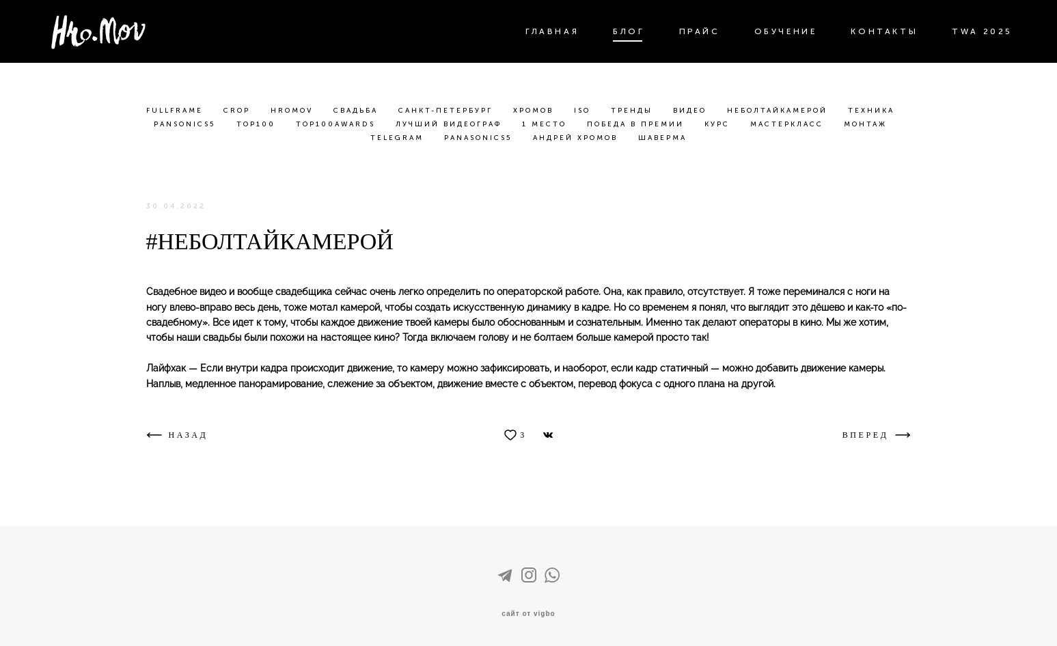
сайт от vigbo (528, 613)
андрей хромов (577, 138)
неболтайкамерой (779, 111)
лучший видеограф (451, 124)
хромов (535, 111)
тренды (634, 111)
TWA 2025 (982, 31)
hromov (294, 111)
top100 (257, 124)
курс (719, 124)
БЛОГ (628, 31)
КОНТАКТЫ (884, 31)
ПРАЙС (699, 31)
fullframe (176, 111)
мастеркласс (788, 124)
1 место (546, 124)
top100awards (337, 124)
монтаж (865, 124)
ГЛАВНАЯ (552, 31)
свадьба (357, 111)
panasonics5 (480, 138)
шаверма (662, 138)
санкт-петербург (447, 111)
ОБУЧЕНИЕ (785, 31)
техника (871, 111)
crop (238, 111)
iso (584, 111)
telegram (399, 138)
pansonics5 (187, 124)
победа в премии (637, 124)
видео (692, 111)
